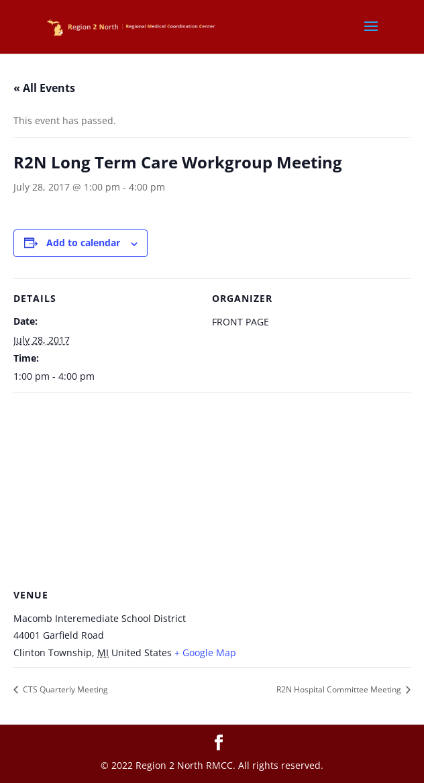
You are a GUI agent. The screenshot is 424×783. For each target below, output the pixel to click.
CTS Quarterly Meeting (64, 689)
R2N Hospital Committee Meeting (339, 689)
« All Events (44, 88)
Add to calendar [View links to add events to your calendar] (83, 242)
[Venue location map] (212, 489)
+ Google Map (205, 652)
